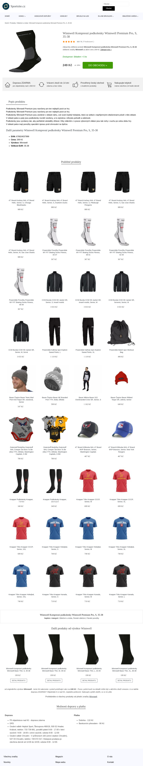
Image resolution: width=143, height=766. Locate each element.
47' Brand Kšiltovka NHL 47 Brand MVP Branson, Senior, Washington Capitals (88, 449)
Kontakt (110, 762)
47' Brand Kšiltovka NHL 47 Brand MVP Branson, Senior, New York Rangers (121, 449)
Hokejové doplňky (42, 16)
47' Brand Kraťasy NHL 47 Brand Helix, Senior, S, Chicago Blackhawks (21, 202)
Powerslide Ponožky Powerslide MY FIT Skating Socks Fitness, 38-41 (88, 252)
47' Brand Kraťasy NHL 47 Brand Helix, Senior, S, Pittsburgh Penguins (88, 202)
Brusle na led (83, 16)
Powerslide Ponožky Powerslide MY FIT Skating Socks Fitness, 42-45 (121, 252)
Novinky (7, 762)
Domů (7, 16)
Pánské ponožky (93, 618)
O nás (109, 757)
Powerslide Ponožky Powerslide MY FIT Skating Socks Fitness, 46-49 (21, 302)
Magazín (59, 757)
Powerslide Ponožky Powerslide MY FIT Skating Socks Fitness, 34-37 (54, 252)
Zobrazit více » (106, 50)
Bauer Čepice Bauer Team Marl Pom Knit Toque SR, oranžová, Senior (21, 400)
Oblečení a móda (129, 16)
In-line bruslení (105, 16)
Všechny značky (11, 757)
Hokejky (64, 16)
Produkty (13, 23)
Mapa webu (61, 762)
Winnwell (79, 50)
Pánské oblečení (79, 618)
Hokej (21, 16)
